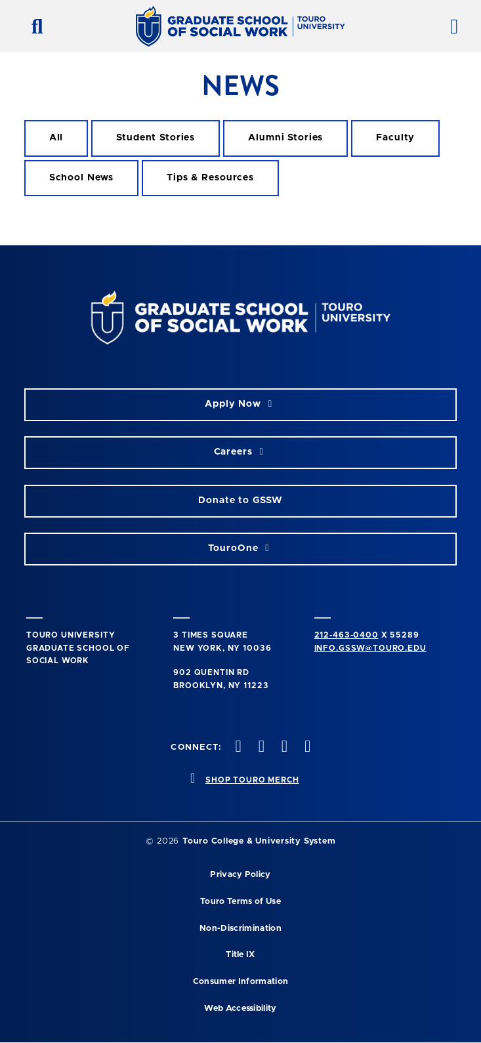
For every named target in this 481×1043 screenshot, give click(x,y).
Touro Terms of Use (240, 901)
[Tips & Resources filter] (210, 178)
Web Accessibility (240, 1008)
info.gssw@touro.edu (370, 648)
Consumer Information (240, 981)
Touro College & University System (258, 841)
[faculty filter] (395, 138)
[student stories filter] (155, 138)
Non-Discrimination (240, 928)
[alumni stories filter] (285, 138)
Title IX (240, 955)
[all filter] (56, 138)
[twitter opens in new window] (236, 747)
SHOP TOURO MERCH (252, 780)
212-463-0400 (346, 635)
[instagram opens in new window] (259, 747)
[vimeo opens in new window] (282, 747)
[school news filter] (81, 178)
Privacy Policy (240, 874)
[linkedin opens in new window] (306, 747)
